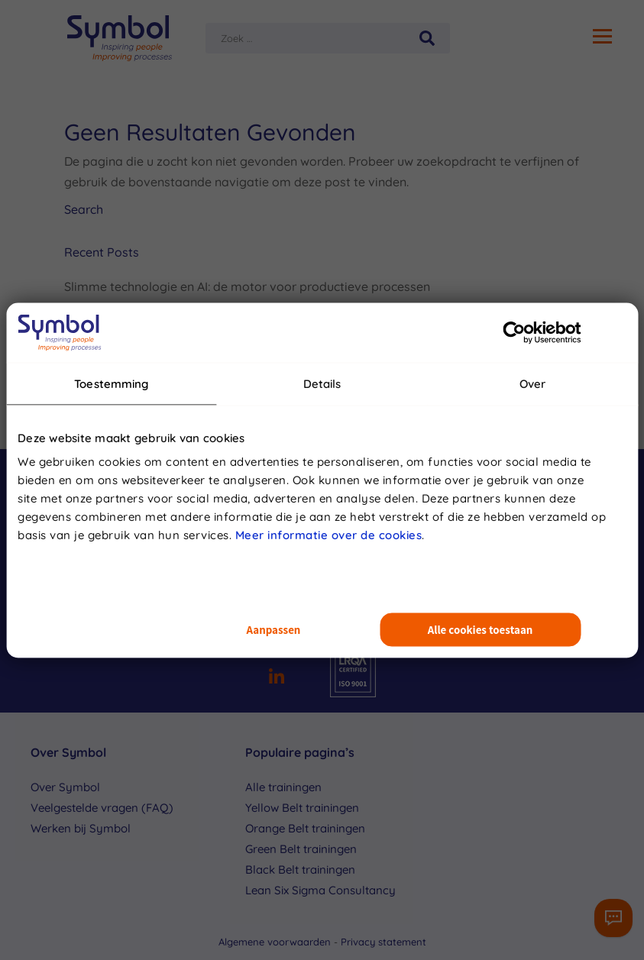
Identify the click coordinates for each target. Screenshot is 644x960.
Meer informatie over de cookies (328, 535)
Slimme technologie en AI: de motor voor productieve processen (247, 286)
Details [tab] (322, 383)
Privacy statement (383, 942)
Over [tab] (532, 383)
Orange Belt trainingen (305, 828)
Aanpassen (274, 629)
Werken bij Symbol (81, 828)
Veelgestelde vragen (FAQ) (102, 807)
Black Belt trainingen (300, 869)
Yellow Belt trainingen (302, 807)
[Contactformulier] (613, 918)
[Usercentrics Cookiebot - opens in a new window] (514, 332)
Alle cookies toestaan (480, 629)
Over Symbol (65, 787)
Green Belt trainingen (301, 849)
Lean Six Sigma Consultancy (320, 890)
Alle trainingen (283, 787)
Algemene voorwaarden (276, 942)
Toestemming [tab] (111, 383)
